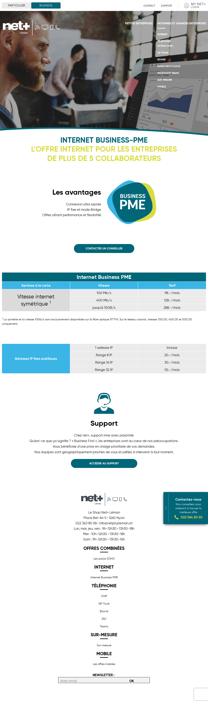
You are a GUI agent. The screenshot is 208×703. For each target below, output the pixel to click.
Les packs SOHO (104, 558)
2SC (104, 618)
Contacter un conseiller (104, 248)
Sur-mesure (164, 79)
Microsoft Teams (168, 73)
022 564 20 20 (191, 517)
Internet (162, 34)
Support (166, 5)
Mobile (161, 86)
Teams (104, 626)
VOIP (104, 596)
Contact (149, 5)
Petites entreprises (139, 23)
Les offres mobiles (104, 664)
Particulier (16, 5)
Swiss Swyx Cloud (169, 66)
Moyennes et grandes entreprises (181, 23)
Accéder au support (104, 463)
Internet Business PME (104, 577)
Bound (161, 59)
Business (46, 5)
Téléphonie (164, 41)
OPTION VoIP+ (165, 45)
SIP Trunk (163, 52)
